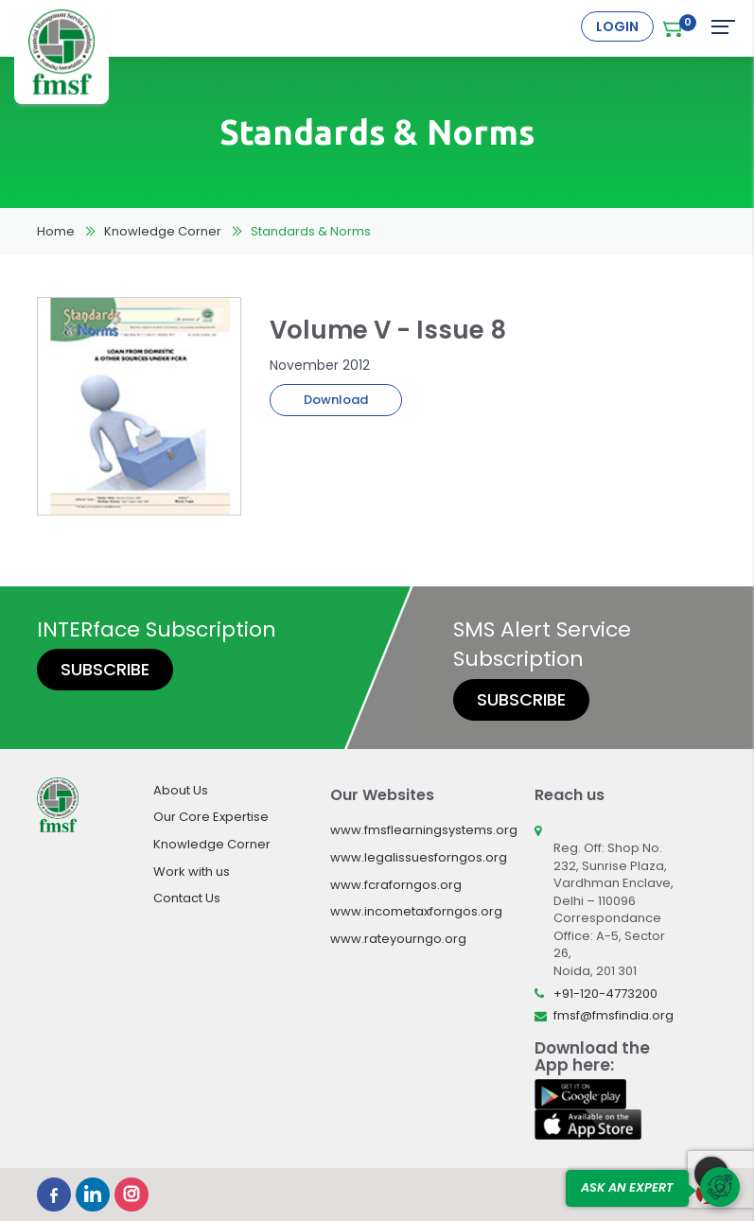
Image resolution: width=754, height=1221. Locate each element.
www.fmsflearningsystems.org (423, 830)
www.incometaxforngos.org (416, 911)
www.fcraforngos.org (396, 885)
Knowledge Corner (162, 231)
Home (56, 231)
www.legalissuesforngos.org (418, 857)
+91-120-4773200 (605, 994)
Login (617, 26)
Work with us (191, 872)
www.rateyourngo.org (398, 939)
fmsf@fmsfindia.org (613, 1015)
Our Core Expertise (211, 817)
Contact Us (186, 898)
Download (336, 400)
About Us (180, 790)
